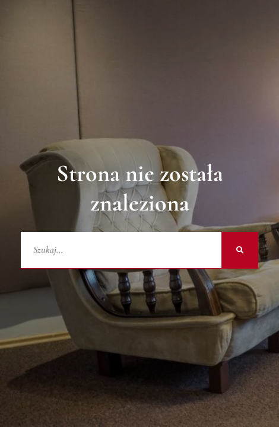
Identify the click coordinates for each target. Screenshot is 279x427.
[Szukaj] (239, 250)
